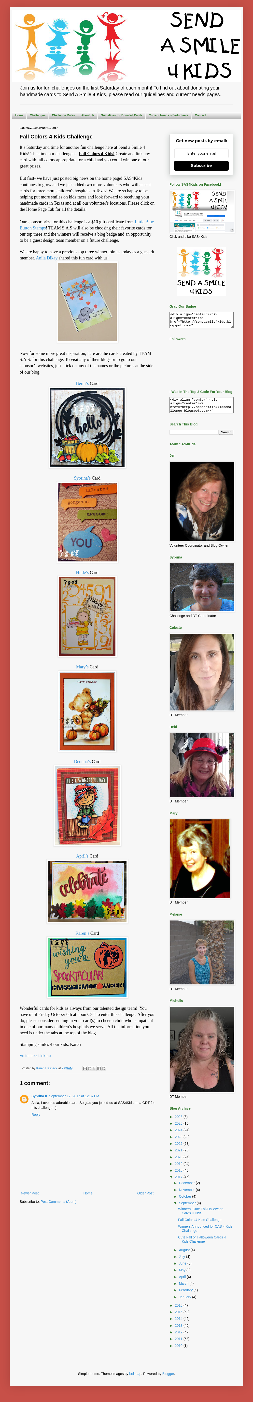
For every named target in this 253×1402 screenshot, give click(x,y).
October (185, 1202)
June (183, 1269)
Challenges (37, 115)
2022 (179, 1149)
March (184, 1289)
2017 (179, 1183)
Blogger (168, 1380)
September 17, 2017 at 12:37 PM (74, 1096)
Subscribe (201, 165)
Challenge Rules (63, 115)
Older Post (145, 1193)
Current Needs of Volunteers (168, 115)
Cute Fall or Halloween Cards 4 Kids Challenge (202, 1245)
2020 (179, 1163)
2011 (179, 1345)
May (182, 1276)
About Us (87, 115)
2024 (179, 1136)
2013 (179, 1331)
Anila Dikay (46, 258)
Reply (35, 1114)
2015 (179, 1318)
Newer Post (30, 1193)
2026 (179, 1123)
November (187, 1196)
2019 (179, 1170)
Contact (200, 115)
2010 (179, 1352)
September (188, 1209)
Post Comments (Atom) (58, 1202)
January (185, 1303)
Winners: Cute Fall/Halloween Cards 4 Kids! (200, 1217)
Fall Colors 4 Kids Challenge (200, 1226)
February (186, 1296)
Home (19, 115)
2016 (179, 1311)
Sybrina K (39, 1096)
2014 (179, 1325)
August (184, 1256)
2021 (179, 1156)
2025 (179, 1129)
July (182, 1263)
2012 (179, 1338)
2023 (179, 1143)
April (183, 1283)
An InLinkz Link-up (35, 1056)
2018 (179, 1176)
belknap (135, 1380)
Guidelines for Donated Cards (121, 115)
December (187, 1189)
